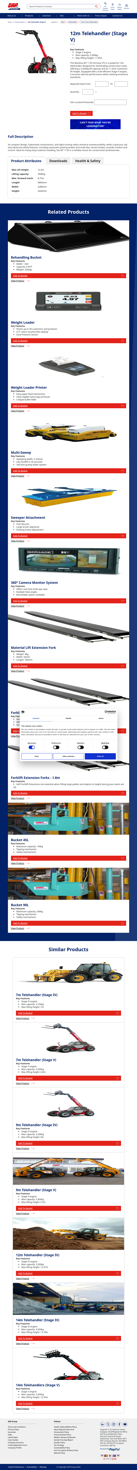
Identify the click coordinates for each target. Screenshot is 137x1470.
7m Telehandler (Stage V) (36, 1060)
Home (10, 22)
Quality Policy (59, 1442)
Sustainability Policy (62, 1448)
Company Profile (14, 1448)
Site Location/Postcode (81, 102)
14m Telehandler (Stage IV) (37, 1320)
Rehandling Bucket (26, 257)
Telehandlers (72, 22)
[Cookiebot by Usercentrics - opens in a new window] (106, 712)
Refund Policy (59, 1453)
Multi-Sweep (21, 452)
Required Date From (80, 83)
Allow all (100, 756)
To (111, 83)
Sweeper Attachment (28, 517)
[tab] (26, 161)
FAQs (10, 1435)
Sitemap (43, 1467)
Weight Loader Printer (29, 387)
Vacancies (12, 1432)
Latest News (13, 1437)
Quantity (74, 91)
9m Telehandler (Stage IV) (36, 1125)
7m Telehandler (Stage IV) (36, 995)
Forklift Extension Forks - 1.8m (35, 778)
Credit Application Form (17, 1445)
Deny (37, 756)
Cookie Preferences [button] (16, 1467)
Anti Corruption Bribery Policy (66, 1450)
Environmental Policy (62, 1435)
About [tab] (101, 718)
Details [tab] (68, 718)
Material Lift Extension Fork (33, 647)
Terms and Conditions (17, 1427)
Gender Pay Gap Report (63, 1440)
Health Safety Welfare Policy (65, 1427)
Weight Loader (23, 322)
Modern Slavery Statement (65, 1437)
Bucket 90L (20, 905)
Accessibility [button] (32, 1467)
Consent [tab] (36, 718)
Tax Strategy (59, 1445)
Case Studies (13, 1440)
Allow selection (68, 756)
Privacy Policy (13, 1429)
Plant (63, 22)
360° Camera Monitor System (34, 582)
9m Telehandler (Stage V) (36, 1190)
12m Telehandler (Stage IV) (37, 1255)
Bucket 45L (20, 840)
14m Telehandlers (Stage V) (38, 1385)
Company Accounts (16, 1442)
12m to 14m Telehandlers (89, 22)
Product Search (20, 22)
